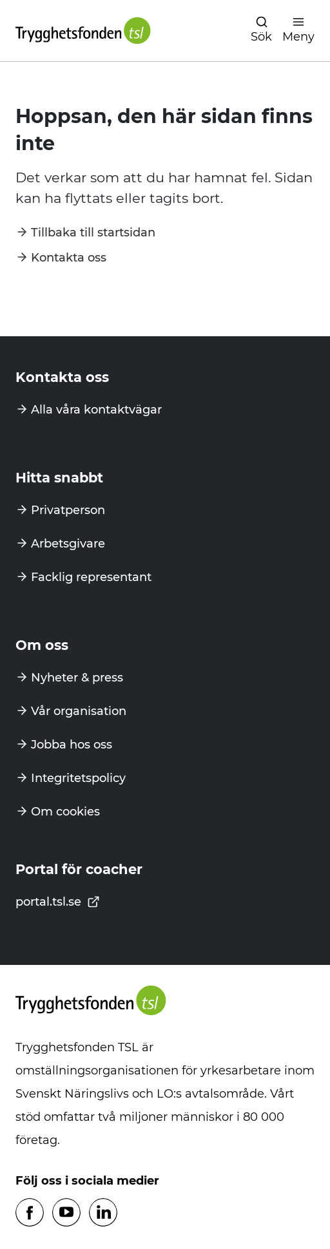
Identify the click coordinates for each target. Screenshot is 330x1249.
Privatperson (68, 510)
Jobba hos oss (71, 745)
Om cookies (65, 812)
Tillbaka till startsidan (93, 232)
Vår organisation (78, 711)
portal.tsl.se (57, 902)
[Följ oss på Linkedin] (103, 1213)
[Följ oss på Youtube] (66, 1213)
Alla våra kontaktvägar (96, 410)
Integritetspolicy (78, 778)
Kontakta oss (68, 258)
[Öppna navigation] (261, 30)
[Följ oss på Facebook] (29, 1213)
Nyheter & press (77, 678)
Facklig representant (91, 577)
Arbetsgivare (68, 544)
